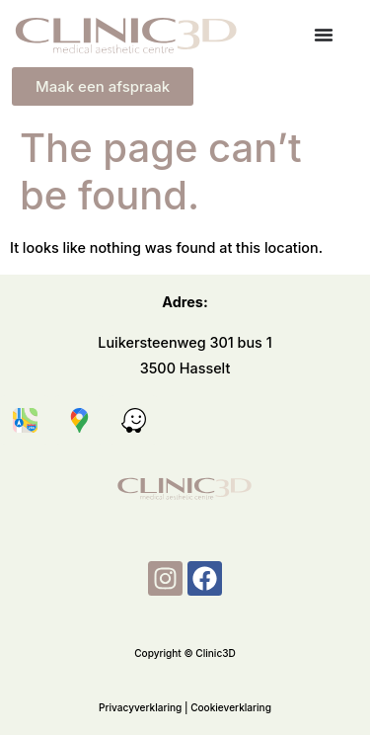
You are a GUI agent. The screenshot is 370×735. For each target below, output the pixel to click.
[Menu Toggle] (323, 34)
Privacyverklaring (140, 708)
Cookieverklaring (230, 708)
